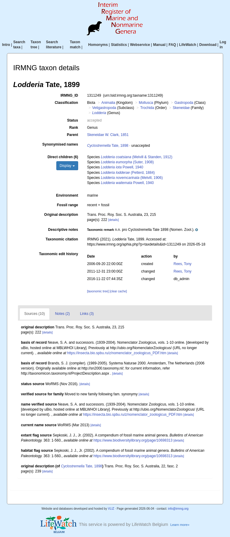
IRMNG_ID (69, 95)
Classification (66, 103)
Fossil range (67, 205)
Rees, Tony (183, 264)
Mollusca (146, 103)
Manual (159, 45)
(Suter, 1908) (127, 162)
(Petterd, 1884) (128, 172)
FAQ (172, 45)
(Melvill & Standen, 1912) (136, 157)
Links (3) (87, 314)
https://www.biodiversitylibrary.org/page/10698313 (132, 440)
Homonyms (98, 45)
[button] (142, 230)
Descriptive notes (63, 230)
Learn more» (180, 524)
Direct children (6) (63, 157)
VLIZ (111, 508)
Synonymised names (60, 144)
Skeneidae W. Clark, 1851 (108, 135)
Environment (67, 195)
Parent (72, 135)
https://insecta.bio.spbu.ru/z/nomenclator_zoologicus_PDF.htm (117, 353)
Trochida (147, 108)
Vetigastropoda (104, 108)
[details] (113, 220)
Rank (73, 127)
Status (72, 120)
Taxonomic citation (62, 239)
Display (67, 166)
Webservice (140, 45)
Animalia (108, 103)
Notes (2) (62, 314)
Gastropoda (184, 103)
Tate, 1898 (107, 145)
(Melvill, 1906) (132, 178)
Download (207, 45)
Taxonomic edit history (58, 254)
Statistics (119, 45)
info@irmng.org (178, 508)
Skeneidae (181, 108)
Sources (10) (34, 314)
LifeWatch (187, 45)
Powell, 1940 (122, 167)
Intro (6, 45)
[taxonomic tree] (98, 291)
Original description (61, 215)
